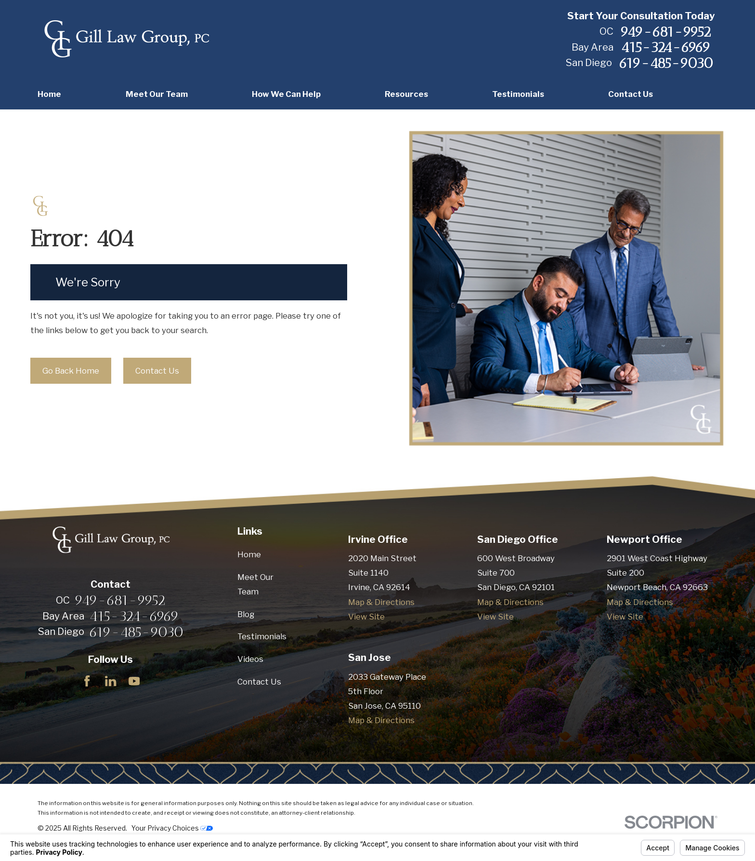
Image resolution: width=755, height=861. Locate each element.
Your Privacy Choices (172, 828)
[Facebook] (86, 680)
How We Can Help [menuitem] (286, 94)
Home (249, 554)
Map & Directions (381, 602)
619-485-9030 (666, 63)
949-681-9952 (665, 32)
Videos (250, 659)
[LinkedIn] (110, 680)
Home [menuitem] (49, 94)
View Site (366, 616)
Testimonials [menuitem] (518, 94)
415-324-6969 (666, 47)
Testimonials (261, 636)
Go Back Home (70, 371)
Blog (245, 614)
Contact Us (157, 371)
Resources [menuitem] (406, 94)
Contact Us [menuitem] (630, 94)
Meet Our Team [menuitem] (157, 94)
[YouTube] (134, 680)
